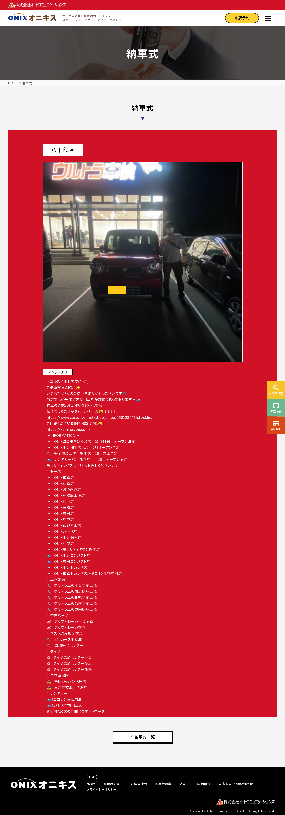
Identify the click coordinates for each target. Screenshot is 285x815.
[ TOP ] (91, 776)
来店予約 (242, 18)
